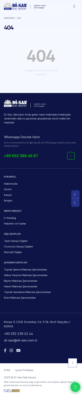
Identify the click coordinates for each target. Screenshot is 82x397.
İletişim (8, 200)
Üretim (8, 189)
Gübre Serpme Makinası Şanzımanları (25, 275)
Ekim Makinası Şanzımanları (20, 297)
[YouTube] (18, 350)
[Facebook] (5, 350)
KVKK (7, 370)
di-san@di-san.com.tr (20, 340)
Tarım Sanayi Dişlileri (16, 241)
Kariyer (8, 195)
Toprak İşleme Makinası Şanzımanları (25, 269)
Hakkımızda (10, 183)
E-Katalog (10, 218)
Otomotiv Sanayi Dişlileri (18, 246)
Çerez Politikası (24, 370)
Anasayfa (9, 18)
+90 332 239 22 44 (18, 333)
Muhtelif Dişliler (13, 252)
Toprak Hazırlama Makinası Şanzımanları (27, 292)
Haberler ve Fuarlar (15, 223)
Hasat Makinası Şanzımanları (20, 286)
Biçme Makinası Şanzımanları (20, 281)
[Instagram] (11, 350)
